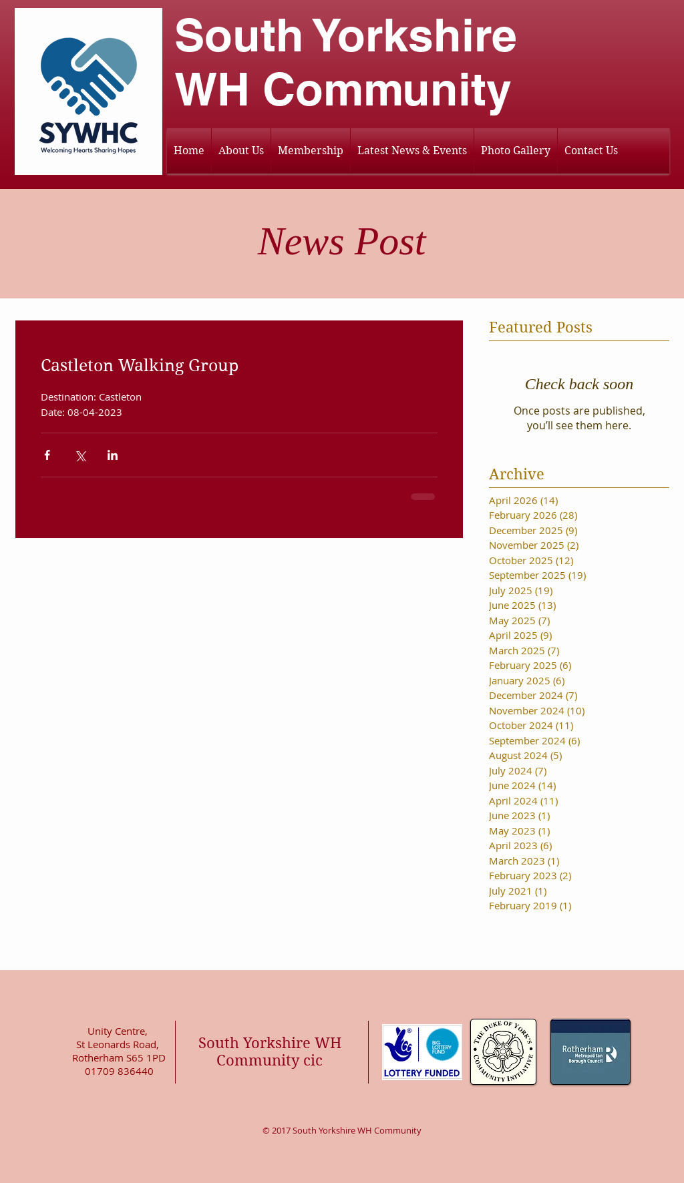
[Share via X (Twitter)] (79, 455)
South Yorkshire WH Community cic (269, 1051)
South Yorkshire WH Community (345, 62)
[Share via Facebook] (47, 455)
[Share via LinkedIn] (112, 455)
